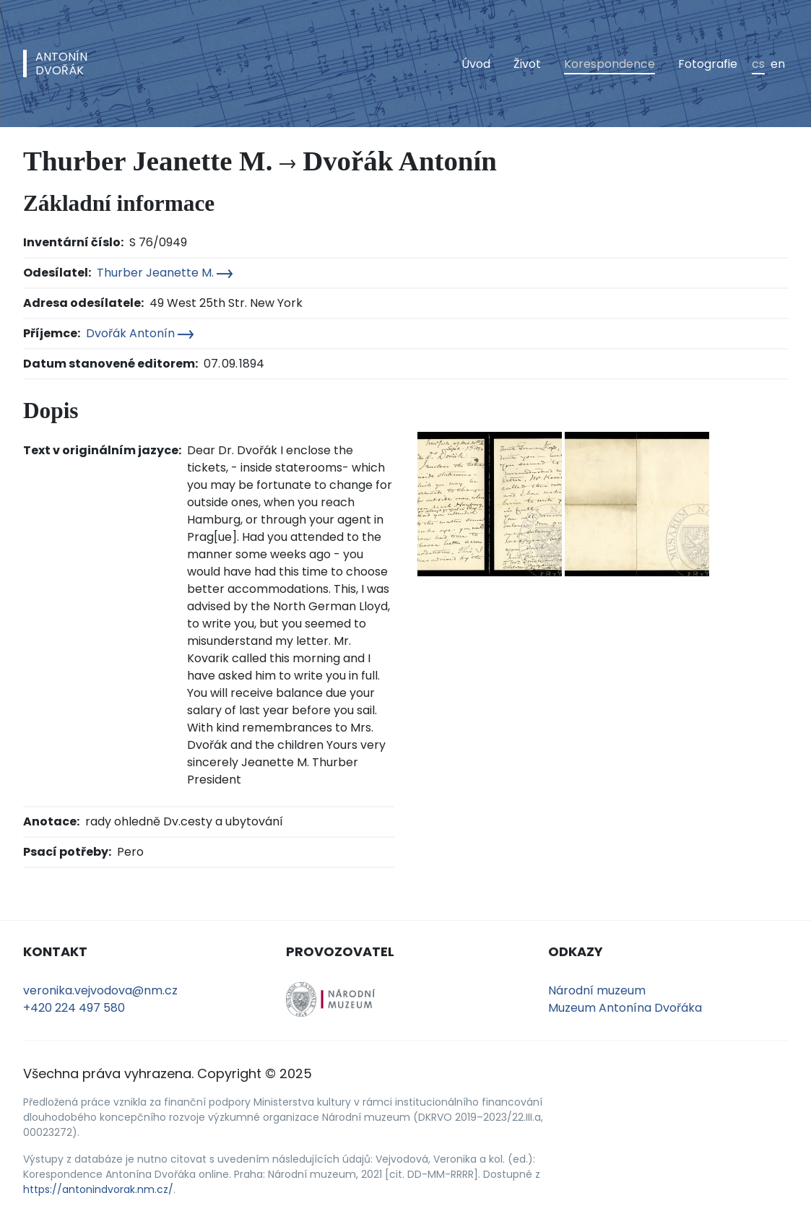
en (778, 64)
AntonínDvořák (61, 63)
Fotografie (707, 64)
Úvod (475, 64)
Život (527, 64)
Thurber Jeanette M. (165, 272)
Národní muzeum (597, 990)
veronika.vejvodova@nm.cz (100, 990)
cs (758, 64)
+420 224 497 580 (74, 1007)
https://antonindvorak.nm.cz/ (98, 1189)
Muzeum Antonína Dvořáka (625, 1007)
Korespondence (609, 64)
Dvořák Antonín (140, 333)
